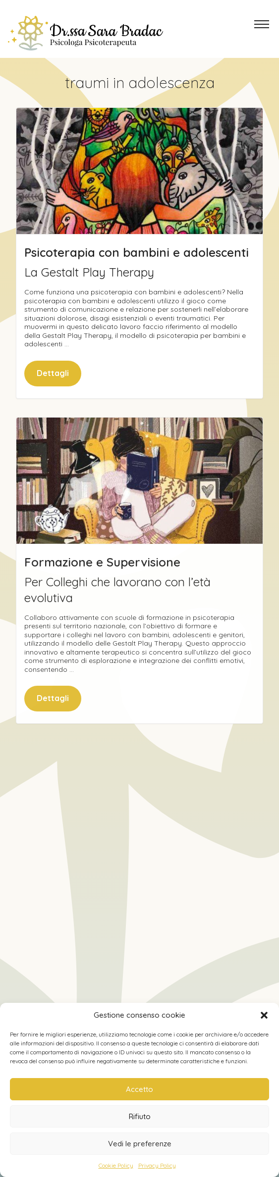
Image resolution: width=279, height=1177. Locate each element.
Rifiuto (140, 1116)
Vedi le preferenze (139, 1143)
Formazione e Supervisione (102, 580)
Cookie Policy (116, 1165)
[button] (264, 1015)
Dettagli (53, 373)
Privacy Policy (157, 1165)
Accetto (139, 1089)
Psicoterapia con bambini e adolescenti (136, 252)
